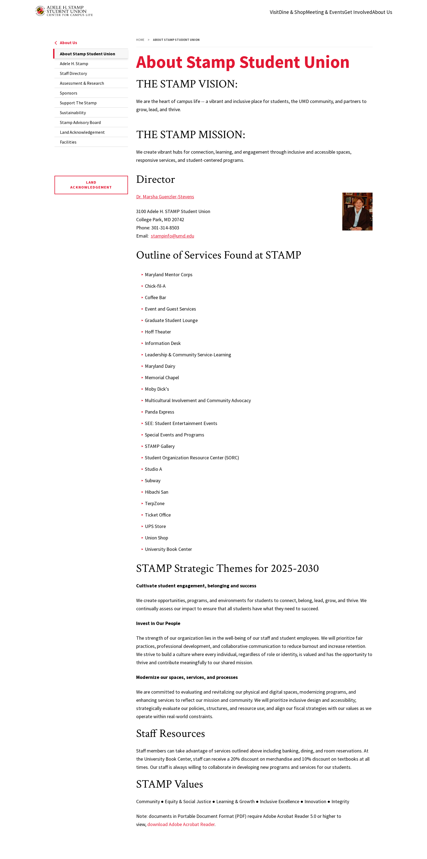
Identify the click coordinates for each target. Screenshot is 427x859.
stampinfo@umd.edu (172, 236)
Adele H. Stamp (74, 63)
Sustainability (73, 112)
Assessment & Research (82, 83)
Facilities (68, 142)
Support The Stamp (78, 102)
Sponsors (68, 93)
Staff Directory (73, 73)
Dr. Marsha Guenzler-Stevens (165, 196)
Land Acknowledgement (82, 132)
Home (140, 40)
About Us (65, 42)
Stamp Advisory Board (80, 122)
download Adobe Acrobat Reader (181, 824)
